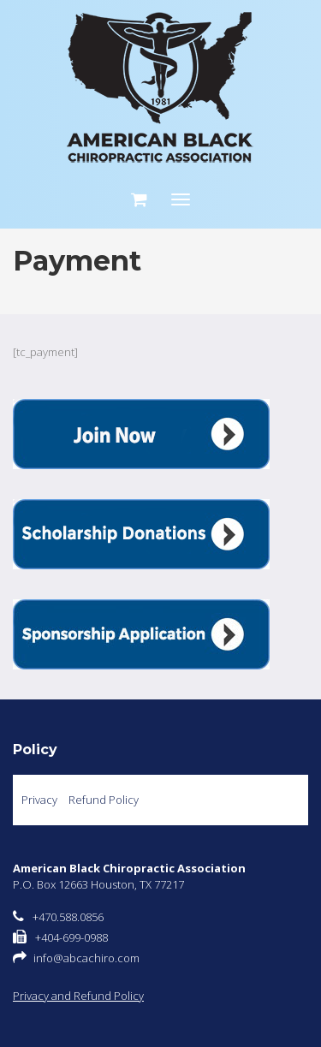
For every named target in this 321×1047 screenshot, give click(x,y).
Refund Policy (103, 799)
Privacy (39, 799)
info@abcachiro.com (86, 958)
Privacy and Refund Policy (78, 995)
